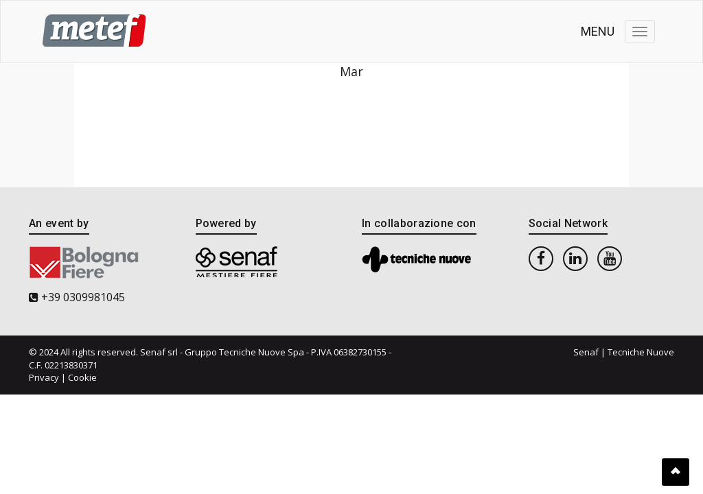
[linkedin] (575, 258)
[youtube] (609, 258)
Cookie (82, 377)
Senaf (586, 352)
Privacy (44, 377)
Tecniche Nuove (641, 352)
